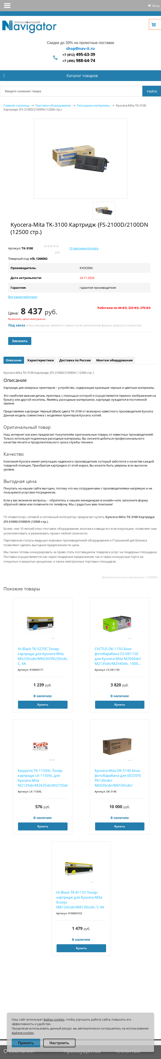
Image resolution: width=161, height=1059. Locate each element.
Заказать (20, 341)
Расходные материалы (93, 105)
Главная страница (16, 105)
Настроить (59, 1043)
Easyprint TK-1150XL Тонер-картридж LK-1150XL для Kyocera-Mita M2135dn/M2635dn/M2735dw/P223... (43, 778)
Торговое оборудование (53, 105)
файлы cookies (53, 1019)
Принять (26, 1043)
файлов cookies (23, 1033)
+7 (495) (78, 61)
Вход (155, 6)
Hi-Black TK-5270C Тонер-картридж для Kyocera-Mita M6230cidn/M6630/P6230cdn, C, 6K (43, 656)
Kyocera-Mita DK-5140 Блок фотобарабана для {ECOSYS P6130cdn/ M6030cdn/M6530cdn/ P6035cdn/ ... (118, 778)
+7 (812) (78, 54)
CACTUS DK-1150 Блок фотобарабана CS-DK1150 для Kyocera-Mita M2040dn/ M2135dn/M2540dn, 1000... (118, 656)
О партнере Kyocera (84, 248)
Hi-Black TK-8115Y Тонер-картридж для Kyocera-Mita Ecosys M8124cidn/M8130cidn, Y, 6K (80, 899)
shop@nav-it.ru (80, 48)
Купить (42, 705)
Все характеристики (22, 297)
